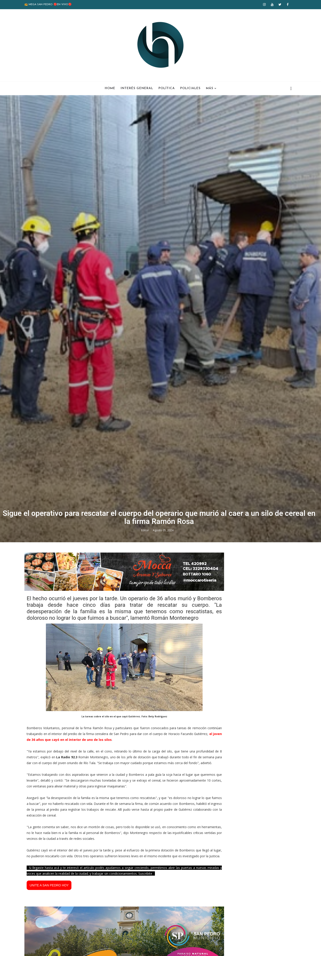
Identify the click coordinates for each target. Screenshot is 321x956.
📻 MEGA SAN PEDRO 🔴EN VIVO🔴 (53, 4)
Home (110, 87)
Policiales (190, 87)
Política (166, 87)
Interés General (137, 87)
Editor (147, 654)
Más (209, 87)
